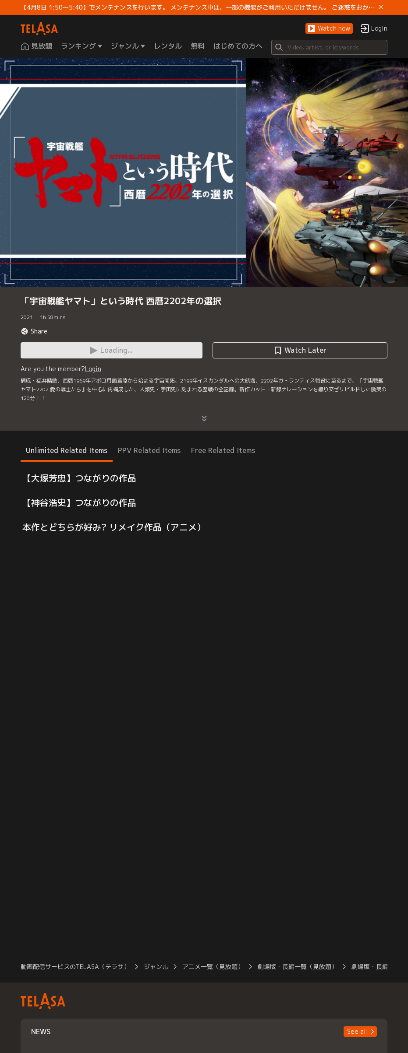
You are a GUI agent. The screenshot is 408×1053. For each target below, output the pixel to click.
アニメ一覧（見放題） (213, 966)
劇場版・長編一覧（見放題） (297, 966)
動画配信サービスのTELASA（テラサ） (75, 966)
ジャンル (156, 966)
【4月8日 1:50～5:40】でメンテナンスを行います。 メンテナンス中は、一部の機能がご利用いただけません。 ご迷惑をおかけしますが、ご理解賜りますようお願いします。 (198, 7)
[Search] (329, 47)
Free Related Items (223, 450)
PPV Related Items (149, 450)
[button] (329, 28)
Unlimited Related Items (66, 450)
